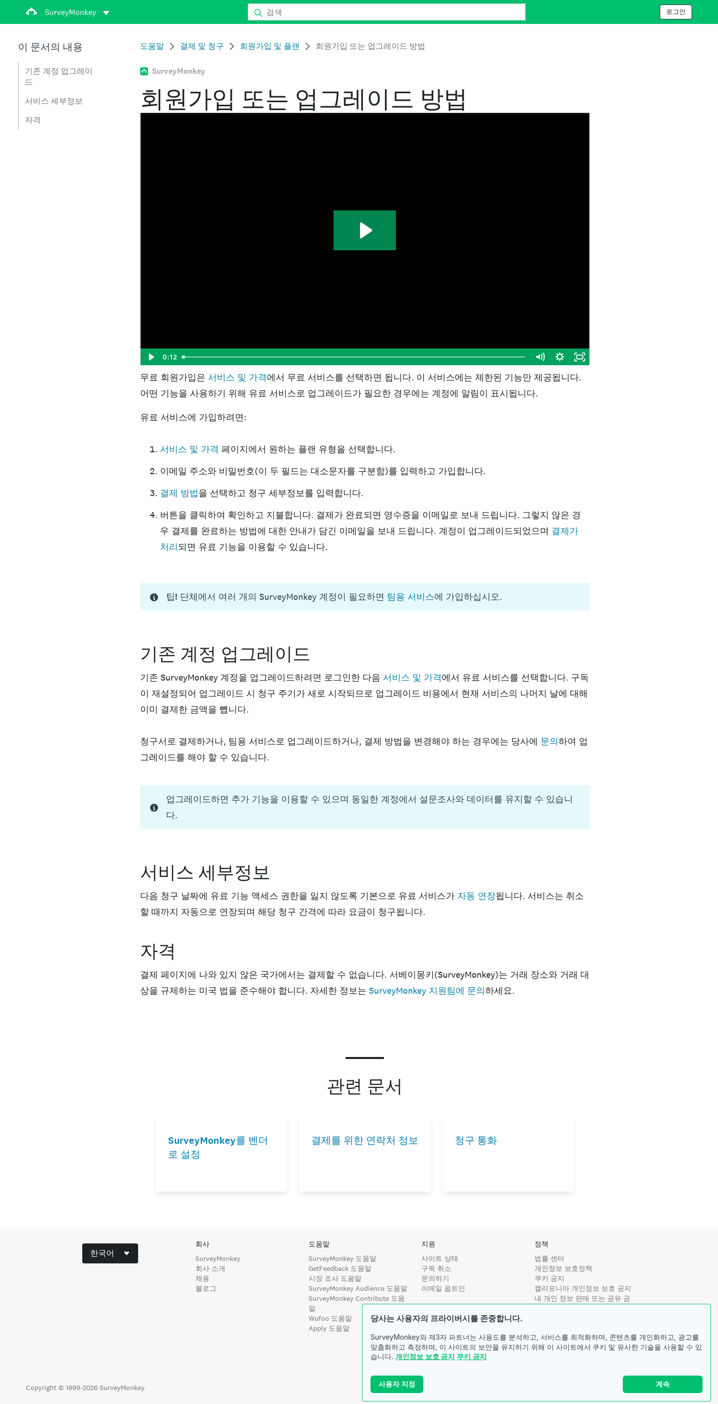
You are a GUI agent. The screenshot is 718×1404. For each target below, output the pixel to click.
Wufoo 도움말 (330, 1318)
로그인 (676, 11)
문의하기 (435, 1278)
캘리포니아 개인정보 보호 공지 (583, 1288)
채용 (202, 1278)
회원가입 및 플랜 (270, 46)
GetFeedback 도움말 (340, 1268)
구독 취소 (436, 1268)
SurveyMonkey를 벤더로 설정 (218, 1147)
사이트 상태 (439, 1258)
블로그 (205, 1288)
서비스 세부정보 (54, 101)
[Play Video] (150, 357)
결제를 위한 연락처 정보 (364, 1140)
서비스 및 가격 (237, 377)
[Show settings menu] (560, 357)
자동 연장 (476, 895)
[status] (364, 597)
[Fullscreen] (580, 357)
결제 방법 (179, 493)
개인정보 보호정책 (563, 1268)
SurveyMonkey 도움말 (342, 1258)
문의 (549, 741)
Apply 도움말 (329, 1328)
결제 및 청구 (202, 46)
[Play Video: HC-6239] (365, 230)
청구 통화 (476, 1140)
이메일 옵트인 (443, 1288)
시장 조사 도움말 (335, 1278)
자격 (33, 120)
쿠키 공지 (472, 1356)
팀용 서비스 (410, 596)
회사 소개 (210, 1268)
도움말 (152, 46)
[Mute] (540, 357)
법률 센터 (549, 1258)
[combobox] (110, 1253)
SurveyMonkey (217, 1258)
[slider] (354, 357)
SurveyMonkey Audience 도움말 (358, 1288)
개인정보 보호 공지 (425, 1356)
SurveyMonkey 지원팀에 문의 (427, 990)
